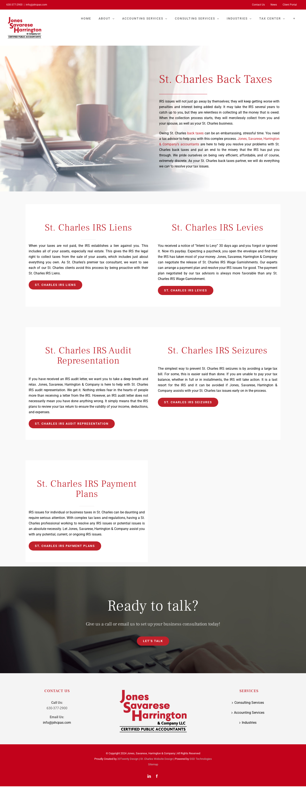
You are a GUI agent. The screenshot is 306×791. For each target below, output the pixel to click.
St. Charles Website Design (156, 758)
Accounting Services (249, 713)
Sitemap (153, 764)
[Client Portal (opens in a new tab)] (290, 4)
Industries (249, 723)
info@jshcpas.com (36, 4)
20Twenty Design (127, 758)
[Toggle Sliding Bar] (294, 18)
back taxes (195, 133)
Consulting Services (249, 703)
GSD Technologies (201, 758)
